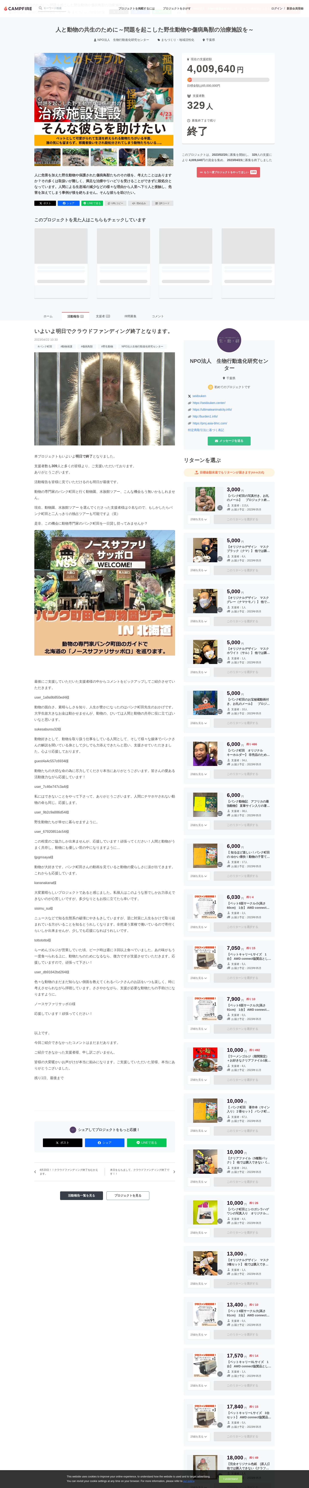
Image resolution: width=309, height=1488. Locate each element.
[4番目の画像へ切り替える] (132, 157)
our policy (188, 1481)
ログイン (276, 8)
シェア (68, 203)
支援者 (103, 316)
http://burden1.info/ (205, 416)
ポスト (45, 203)
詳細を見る (199, 519)
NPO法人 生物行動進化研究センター (121, 40)
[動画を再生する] (104, 99)
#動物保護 (67, 346)
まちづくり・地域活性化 (176, 40)
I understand (230, 1478)
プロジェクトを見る (127, 1195)
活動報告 (75, 316)
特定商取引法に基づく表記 (206, 430)
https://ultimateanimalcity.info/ (212, 409)
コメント (158, 316)
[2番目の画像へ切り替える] (75, 157)
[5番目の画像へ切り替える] (160, 157)
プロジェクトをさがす (177, 8)
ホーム (48, 316)
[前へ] (39, 99)
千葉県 (209, 40)
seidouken (199, 396)
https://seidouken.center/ (209, 403)
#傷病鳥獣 (87, 346)
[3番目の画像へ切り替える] (104, 157)
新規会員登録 (295, 8)
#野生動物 (107, 346)
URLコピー (115, 203)
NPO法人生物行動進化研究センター (142, 346)
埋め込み (139, 203)
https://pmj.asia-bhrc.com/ (210, 423)
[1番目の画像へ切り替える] (47, 157)
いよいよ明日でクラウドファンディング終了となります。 (103, 331)
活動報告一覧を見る (81, 1195)
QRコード (163, 203)
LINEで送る (92, 203)
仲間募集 (130, 316)
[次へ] (168, 99)
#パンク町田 (45, 346)
